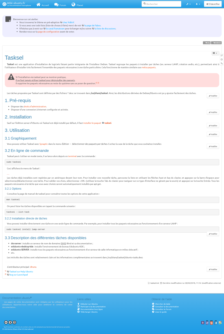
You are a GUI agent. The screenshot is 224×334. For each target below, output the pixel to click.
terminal (72, 156)
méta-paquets (149, 67)
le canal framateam (55, 28)
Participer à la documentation (91, 306)
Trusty (207, 43)
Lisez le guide (159, 312)
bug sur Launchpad (19, 274)
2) (98, 82)
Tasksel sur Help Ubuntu (21, 271)
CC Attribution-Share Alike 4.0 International (17, 329)
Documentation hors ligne (90, 309)
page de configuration (48, 31)
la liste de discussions (105, 28)
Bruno (33, 266)
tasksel (107, 122)
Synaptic (44, 143)
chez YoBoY (68, 22)
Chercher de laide (161, 304)
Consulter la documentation (165, 306)
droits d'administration (35, 106)
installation (216, 43)
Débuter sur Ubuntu (87, 304)
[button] (188, 4)
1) (96, 82)
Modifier (214, 95)
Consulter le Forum (161, 309)
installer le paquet (92, 122)
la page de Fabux (92, 25)
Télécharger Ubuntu (87, 312)
